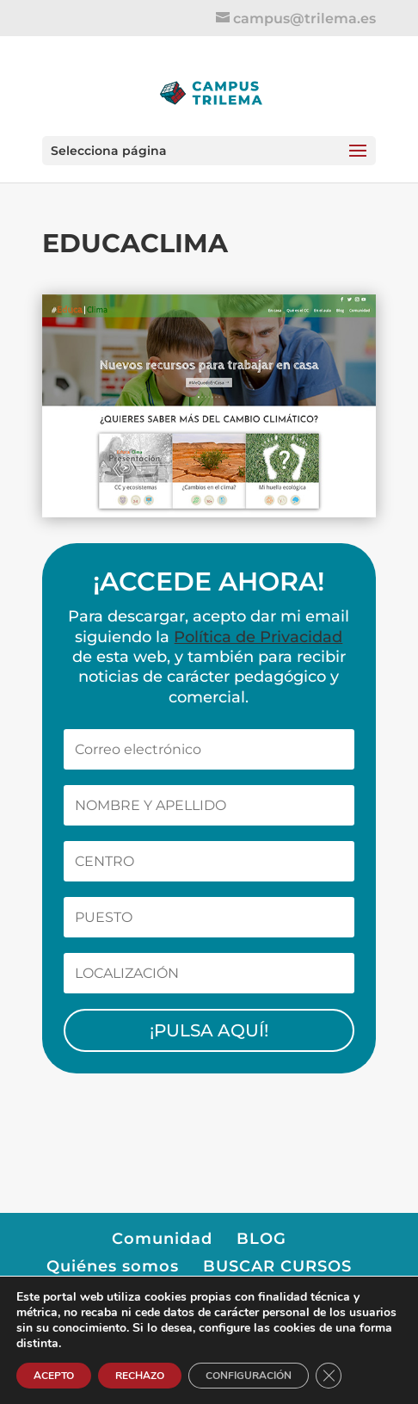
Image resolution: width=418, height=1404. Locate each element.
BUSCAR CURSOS (277, 1266)
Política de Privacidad (258, 637)
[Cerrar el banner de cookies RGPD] (328, 1376)
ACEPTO (54, 1375)
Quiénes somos (112, 1266)
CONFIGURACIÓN (249, 1375)
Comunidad (162, 1238)
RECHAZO (139, 1375)
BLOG (261, 1238)
